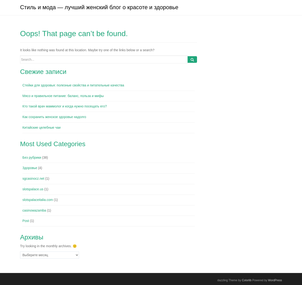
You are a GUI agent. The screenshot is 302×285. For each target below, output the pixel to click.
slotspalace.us (32, 189)
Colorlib (247, 280)
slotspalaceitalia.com (37, 200)
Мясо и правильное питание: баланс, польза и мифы (63, 96)
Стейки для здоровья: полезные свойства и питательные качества (73, 85)
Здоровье (29, 168)
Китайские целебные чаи (41, 127)
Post (25, 221)
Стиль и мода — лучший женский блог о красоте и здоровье (99, 7)
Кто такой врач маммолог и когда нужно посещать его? (64, 106)
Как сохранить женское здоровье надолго (54, 117)
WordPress (275, 280)
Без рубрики (31, 157)
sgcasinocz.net (33, 178)
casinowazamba (34, 210)
